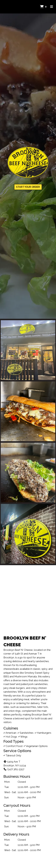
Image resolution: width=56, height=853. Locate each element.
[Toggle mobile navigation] (51, 7)
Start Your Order (28, 187)
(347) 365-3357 (13, 769)
